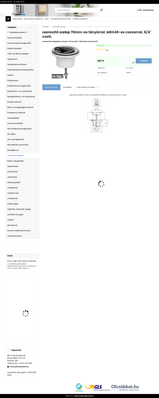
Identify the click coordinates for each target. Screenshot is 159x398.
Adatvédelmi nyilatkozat (33, 19)
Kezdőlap (45, 27)
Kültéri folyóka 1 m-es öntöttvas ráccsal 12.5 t (28, 311)
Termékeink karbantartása (60, 19)
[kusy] (126, 61)
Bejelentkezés (7, 2)
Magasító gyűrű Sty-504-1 (27, 330)
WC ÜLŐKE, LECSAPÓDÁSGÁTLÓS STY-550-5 (137, 178)
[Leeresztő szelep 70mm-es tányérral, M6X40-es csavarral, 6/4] (65, 62)
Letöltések (67, 87)
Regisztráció (20, 2)
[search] (101, 10)
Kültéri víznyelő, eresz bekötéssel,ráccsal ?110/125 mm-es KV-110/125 (55, 179)
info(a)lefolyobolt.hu (19, 366)
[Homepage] (8, 19)
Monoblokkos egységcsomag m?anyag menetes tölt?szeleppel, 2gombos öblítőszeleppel (83, 194)
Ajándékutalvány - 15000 (109, 164)
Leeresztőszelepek (58, 27)
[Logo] (20, 10)
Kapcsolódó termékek (88, 87)
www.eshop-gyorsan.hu (84, 396)
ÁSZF (47, 19)
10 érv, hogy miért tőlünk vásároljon (21, 261)
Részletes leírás (51, 87)
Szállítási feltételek (80, 19)
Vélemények (17, 19)
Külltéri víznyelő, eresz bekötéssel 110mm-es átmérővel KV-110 (27, 286)
